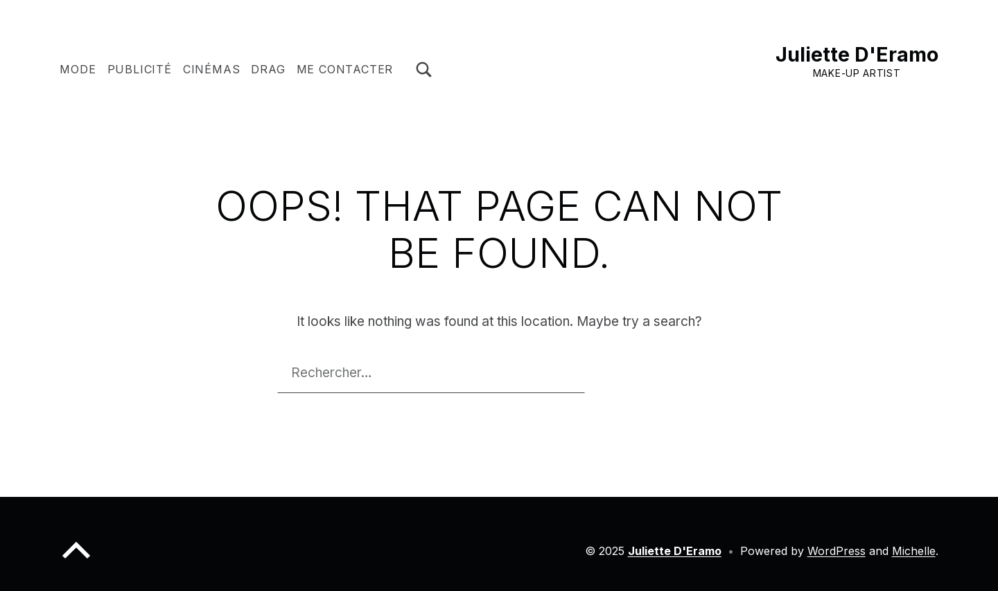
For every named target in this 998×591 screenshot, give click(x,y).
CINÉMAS (211, 69)
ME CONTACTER (345, 69)
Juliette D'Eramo (857, 54)
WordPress (836, 551)
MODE (78, 69)
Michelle (914, 551)
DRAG (268, 69)
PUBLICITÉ (139, 69)
